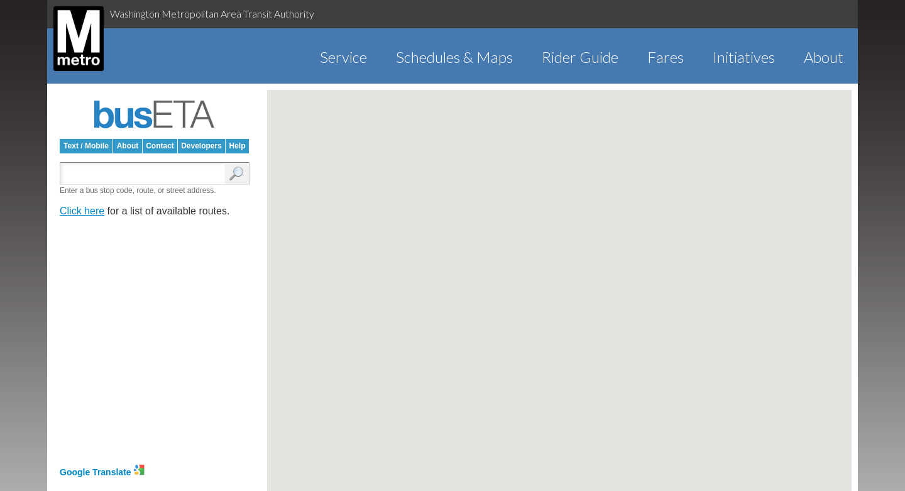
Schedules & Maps (454, 57)
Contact (160, 145)
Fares (665, 57)
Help (237, 145)
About (823, 57)
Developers (201, 145)
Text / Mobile (86, 145)
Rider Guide (580, 57)
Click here (82, 211)
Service (343, 57)
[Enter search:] (145, 174)
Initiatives (744, 57)
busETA (155, 114)
